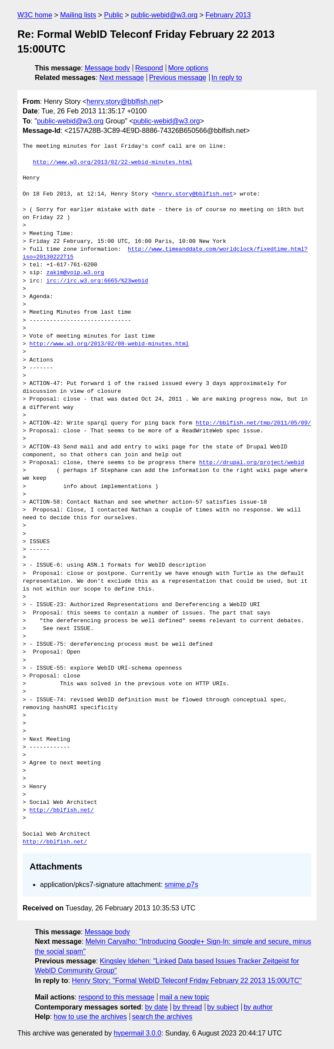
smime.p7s (181, 884)
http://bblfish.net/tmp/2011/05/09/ (253, 423)
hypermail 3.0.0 (137, 1033)
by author (258, 1007)
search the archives (162, 1016)
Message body (107, 68)
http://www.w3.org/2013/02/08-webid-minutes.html (109, 344)
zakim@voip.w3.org (75, 273)
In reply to (226, 77)
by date (156, 1007)
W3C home (34, 15)
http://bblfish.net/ (62, 810)
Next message (122, 77)
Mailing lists (78, 15)
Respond (149, 68)
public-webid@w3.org (164, 15)
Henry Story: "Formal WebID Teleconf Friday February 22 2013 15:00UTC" (186, 980)
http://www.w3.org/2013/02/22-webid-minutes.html (112, 162)
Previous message (178, 77)
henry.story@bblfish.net (123, 101)
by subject (222, 1007)
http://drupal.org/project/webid (251, 463)
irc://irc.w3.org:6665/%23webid (97, 281)
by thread (187, 1007)
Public (113, 15)
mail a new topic (185, 997)
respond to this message (116, 997)
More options (188, 68)
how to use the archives (90, 1016)
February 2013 (228, 15)
